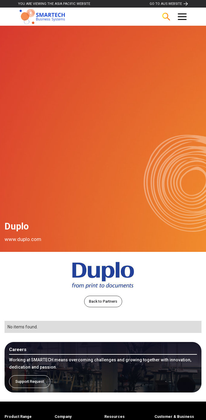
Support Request (29, 381)
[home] (41, 16)
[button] (182, 16)
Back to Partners (103, 301)
